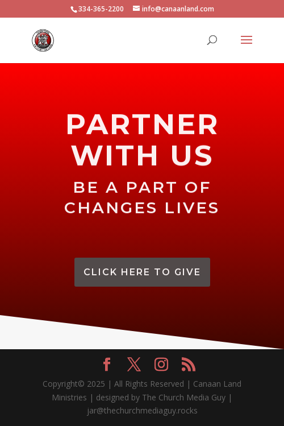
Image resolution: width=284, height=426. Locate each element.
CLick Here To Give (142, 272)
